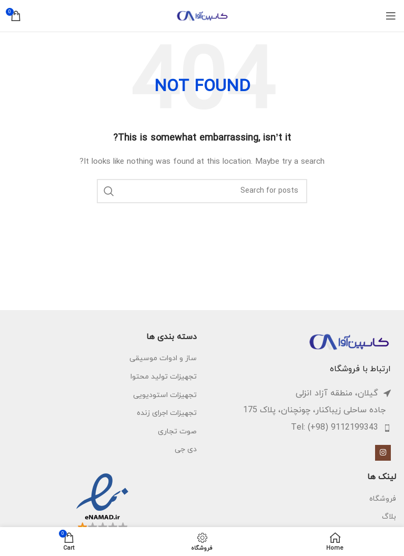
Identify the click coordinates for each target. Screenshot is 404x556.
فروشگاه (382, 499)
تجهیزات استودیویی (165, 395)
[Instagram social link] (383, 453)
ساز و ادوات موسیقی (163, 358)
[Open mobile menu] (390, 15)
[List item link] (296, 428)
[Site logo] (202, 15)
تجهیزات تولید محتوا (163, 377)
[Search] (202, 191)
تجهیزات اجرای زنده (167, 413)
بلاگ (389, 517)
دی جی (186, 449)
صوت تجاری (177, 431)
